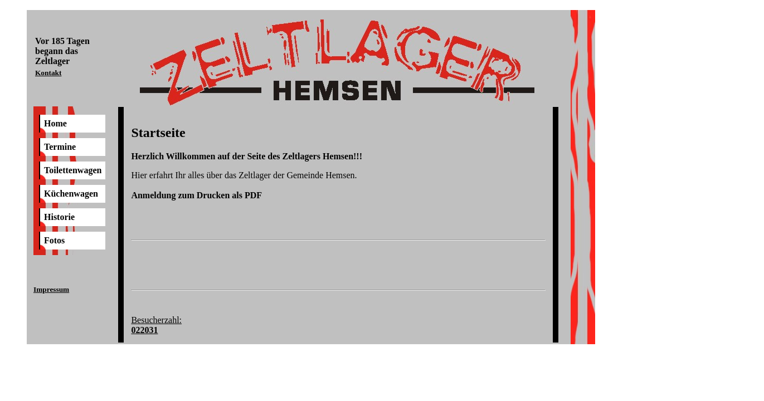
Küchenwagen (71, 193)
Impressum (51, 289)
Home (55, 123)
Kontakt (48, 73)
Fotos (54, 240)
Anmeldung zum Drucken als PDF (196, 195)
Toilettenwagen (72, 170)
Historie (59, 217)
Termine (60, 146)
